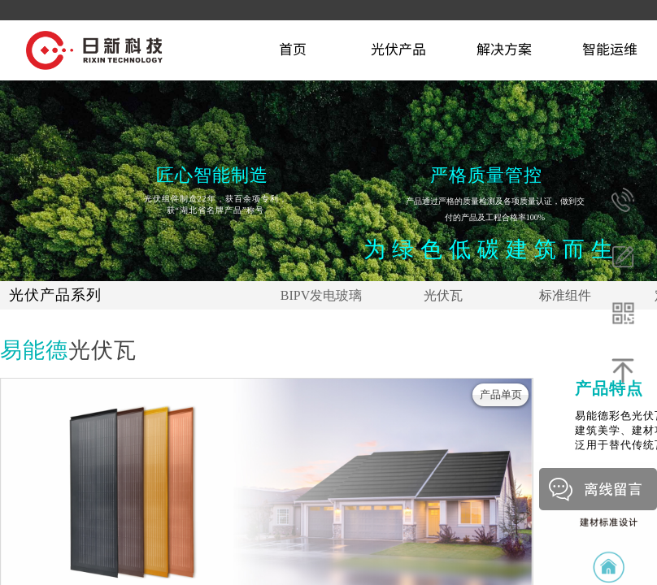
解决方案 (504, 48)
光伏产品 (398, 48)
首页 (293, 48)
